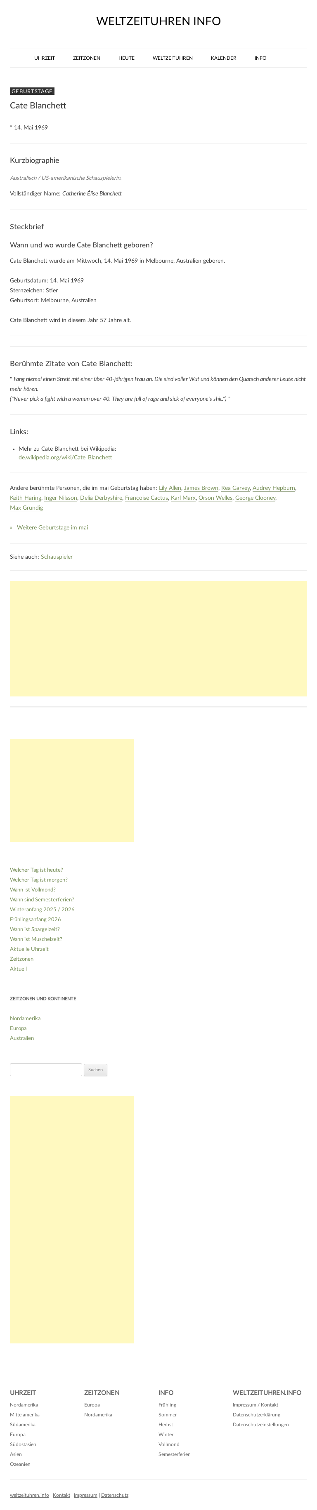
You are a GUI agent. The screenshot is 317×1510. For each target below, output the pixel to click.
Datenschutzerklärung (256, 1414)
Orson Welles (215, 498)
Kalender (224, 58)
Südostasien (23, 1444)
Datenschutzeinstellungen (261, 1424)
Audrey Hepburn (274, 488)
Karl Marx (183, 498)
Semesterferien (174, 1454)
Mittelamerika (25, 1414)
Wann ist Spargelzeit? (35, 929)
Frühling (167, 1404)
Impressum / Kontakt (255, 1404)
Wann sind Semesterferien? (42, 900)
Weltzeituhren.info (267, 1393)
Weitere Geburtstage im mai (52, 528)
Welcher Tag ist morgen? (39, 880)
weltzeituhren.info (29, 1495)
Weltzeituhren (173, 58)
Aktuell (18, 969)
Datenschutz (114, 1495)
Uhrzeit (44, 58)
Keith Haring (25, 498)
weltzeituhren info (158, 21)
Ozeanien (20, 1464)
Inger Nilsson (60, 498)
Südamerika (22, 1424)
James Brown (201, 488)
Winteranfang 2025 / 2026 (42, 910)
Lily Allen (170, 488)
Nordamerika (25, 1018)
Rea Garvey (235, 488)
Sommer (167, 1414)
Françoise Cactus (146, 498)
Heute (126, 58)
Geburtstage (32, 91)
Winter (165, 1434)
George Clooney (255, 498)
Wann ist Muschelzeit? (36, 939)
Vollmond (169, 1444)
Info (261, 58)
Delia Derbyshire (101, 498)
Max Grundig (26, 508)
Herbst (165, 1424)
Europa (18, 1028)
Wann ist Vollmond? (33, 890)
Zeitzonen (86, 58)
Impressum (85, 1495)
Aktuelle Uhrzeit (29, 949)
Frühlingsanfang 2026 (35, 919)
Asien (16, 1454)
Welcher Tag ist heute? (36, 870)
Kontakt (61, 1495)
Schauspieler (57, 557)
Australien (22, 1038)
